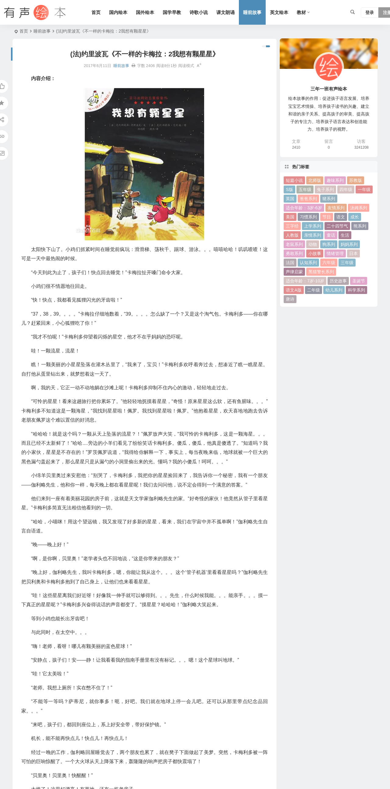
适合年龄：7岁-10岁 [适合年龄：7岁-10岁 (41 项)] (305, 280)
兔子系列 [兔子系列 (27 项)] (325, 189)
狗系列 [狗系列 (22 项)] (328, 244)
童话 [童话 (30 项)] (331, 235)
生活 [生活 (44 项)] (345, 235)
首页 (96, 12)
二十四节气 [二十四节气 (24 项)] (337, 226)
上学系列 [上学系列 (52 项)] (312, 226)
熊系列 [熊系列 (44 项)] (359, 226)
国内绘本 (118, 12)
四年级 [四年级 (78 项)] (345, 189)
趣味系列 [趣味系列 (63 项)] (335, 180)
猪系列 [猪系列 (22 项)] (328, 198)
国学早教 (172, 12)
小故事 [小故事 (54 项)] (314, 253)
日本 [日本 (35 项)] (353, 253)
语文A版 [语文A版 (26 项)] (293, 290)
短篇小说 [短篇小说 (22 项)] (294, 180)
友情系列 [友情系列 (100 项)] (336, 207)
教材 (301, 12)
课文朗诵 (225, 12)
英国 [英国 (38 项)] (290, 198)
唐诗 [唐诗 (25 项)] (290, 299)
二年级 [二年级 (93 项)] (313, 290)
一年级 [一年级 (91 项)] (364, 189)
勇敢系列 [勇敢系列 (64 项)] (294, 253)
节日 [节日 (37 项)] (326, 216)
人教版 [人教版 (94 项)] (292, 235)
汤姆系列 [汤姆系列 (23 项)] (358, 207)
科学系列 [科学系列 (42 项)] (356, 290)
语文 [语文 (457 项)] (340, 216)
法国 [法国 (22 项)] (290, 262)
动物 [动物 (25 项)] (312, 244)
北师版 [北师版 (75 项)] (314, 180)
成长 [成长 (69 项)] (354, 216)
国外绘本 (145, 12)
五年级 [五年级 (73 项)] (305, 189)
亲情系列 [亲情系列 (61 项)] (312, 235)
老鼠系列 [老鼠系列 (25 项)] (294, 244)
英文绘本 (279, 12)
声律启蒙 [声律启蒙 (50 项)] (294, 271)
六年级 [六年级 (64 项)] (328, 262)
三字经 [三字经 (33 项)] (292, 226)
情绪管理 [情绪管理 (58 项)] (335, 253)
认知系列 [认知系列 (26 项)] (308, 262)
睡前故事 (252, 12)
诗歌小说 (199, 12)
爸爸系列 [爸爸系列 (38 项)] (308, 198)
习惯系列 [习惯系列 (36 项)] (308, 216)
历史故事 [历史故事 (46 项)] (338, 280)
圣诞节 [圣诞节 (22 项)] (358, 280)
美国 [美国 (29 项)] (290, 216)
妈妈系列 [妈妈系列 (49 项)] (349, 244)
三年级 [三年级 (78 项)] (347, 262)
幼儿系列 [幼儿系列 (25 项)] (333, 290)
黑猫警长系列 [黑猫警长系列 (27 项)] (321, 271)
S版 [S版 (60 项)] (289, 189)
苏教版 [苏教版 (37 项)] (355, 180)
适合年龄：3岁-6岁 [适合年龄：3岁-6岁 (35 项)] (304, 207)
